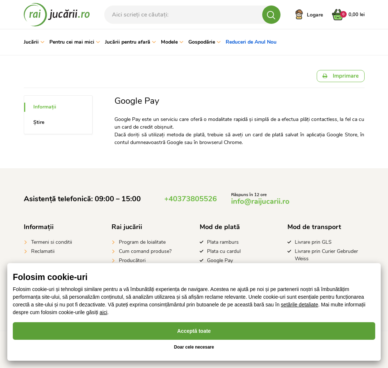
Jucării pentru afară (130, 41)
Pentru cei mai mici (74, 41)
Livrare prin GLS (313, 242)
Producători (132, 260)
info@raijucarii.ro (260, 201)
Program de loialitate (142, 242)
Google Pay (220, 260)
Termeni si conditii (51, 242)
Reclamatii (42, 251)
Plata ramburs (223, 242)
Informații (44, 106)
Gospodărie (204, 41)
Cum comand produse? (145, 251)
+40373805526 (190, 199)
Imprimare (341, 76)
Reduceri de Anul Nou (251, 41)
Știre (38, 122)
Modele (172, 41)
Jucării (34, 41)
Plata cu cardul (224, 251)
